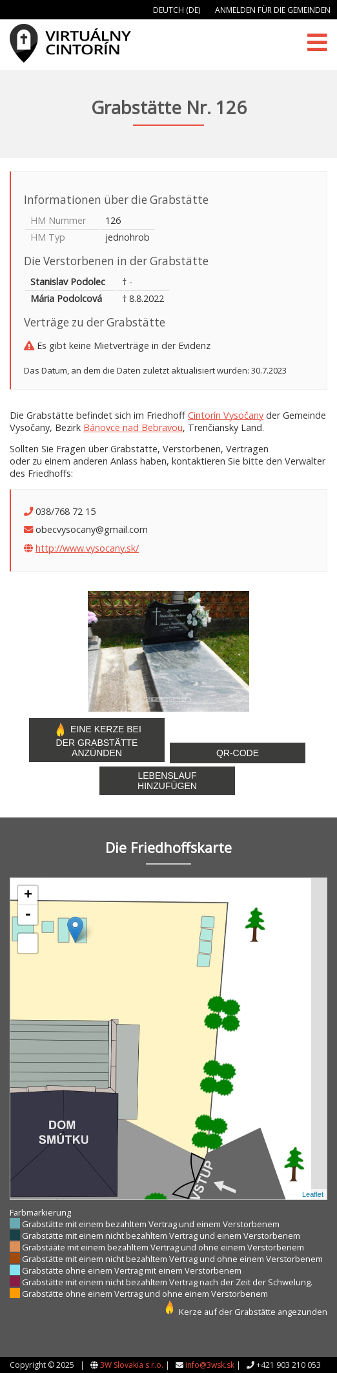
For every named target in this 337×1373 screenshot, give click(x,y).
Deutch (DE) (176, 10)
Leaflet (312, 1194)
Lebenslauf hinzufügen (167, 780)
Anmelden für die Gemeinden (273, 10)
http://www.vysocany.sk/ (87, 548)
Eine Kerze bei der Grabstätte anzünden (96, 740)
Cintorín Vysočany (225, 415)
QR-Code (237, 753)
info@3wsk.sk (209, 1364)
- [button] (27, 915)
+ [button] (28, 895)
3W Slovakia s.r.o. (131, 1364)
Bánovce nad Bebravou (133, 427)
